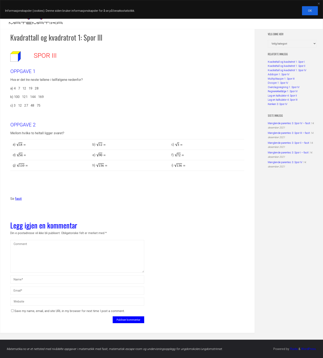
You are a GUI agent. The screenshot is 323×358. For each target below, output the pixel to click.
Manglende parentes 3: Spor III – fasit (289, 132)
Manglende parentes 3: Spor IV (285, 162)
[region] (161, 9)
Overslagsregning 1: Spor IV (284, 87)
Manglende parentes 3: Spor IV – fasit (289, 123)
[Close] (318, 3)
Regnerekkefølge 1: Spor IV (283, 91)
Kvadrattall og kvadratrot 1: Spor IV (287, 70)
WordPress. (308, 349)
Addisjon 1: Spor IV (278, 74)
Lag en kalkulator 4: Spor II (282, 95)
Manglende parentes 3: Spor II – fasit (288, 142)
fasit (18, 199)
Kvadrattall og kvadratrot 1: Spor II (286, 65)
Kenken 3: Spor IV (277, 104)
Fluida (293, 349)
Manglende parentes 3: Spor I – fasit (288, 152)
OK (310, 10)
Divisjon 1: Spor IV (278, 82)
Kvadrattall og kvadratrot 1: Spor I (286, 61)
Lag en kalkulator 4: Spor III (282, 99)
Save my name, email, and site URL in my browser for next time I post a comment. (68, 311)
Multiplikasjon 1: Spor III (281, 78)
